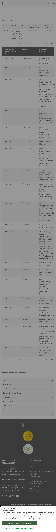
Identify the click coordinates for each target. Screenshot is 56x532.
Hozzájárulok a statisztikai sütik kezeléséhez (19, 523)
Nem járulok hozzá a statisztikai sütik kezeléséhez (19, 528)
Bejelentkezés (49, 3)
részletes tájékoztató (32, 519)
